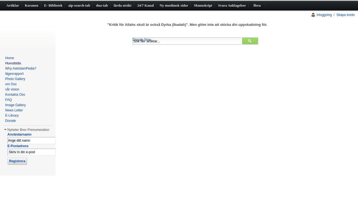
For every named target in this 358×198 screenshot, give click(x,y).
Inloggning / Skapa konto (335, 15)
